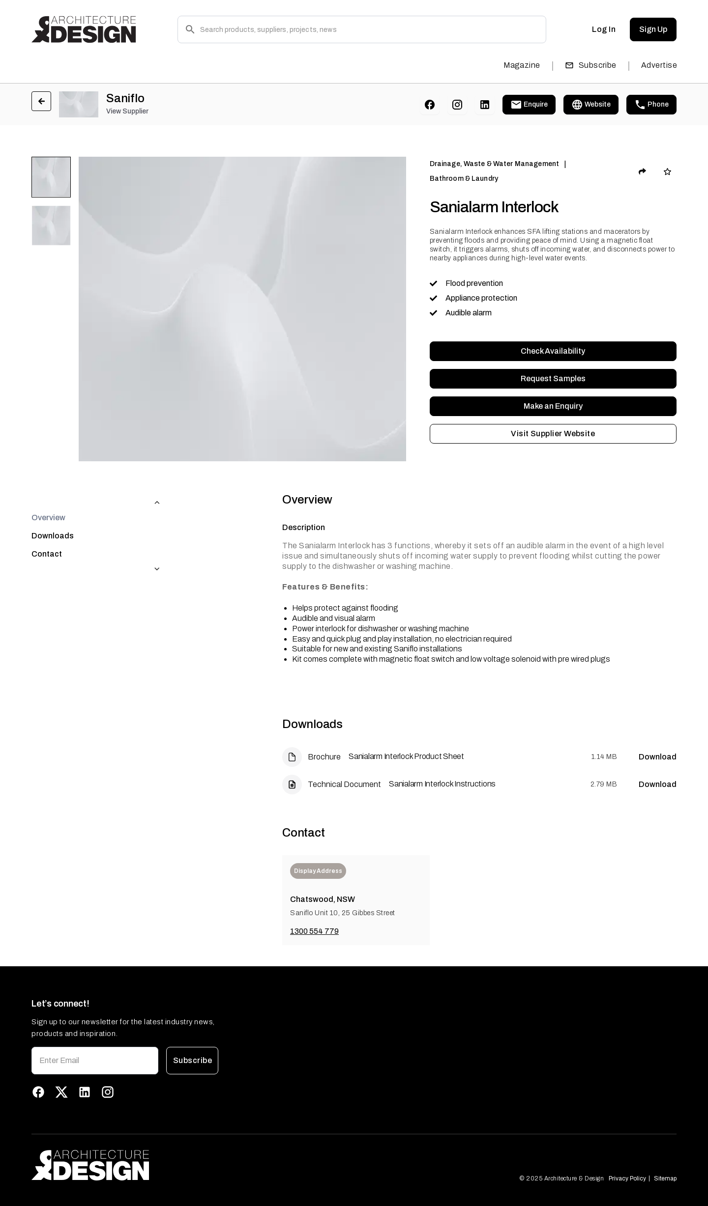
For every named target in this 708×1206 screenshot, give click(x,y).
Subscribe (590, 65)
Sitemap (665, 1178)
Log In (603, 29)
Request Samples (553, 378)
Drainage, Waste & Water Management (494, 164)
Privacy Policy (627, 1178)
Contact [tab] (46, 534)
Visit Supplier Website (553, 433)
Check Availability (553, 351)
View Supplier (127, 111)
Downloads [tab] (52, 516)
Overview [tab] (48, 498)
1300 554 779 (314, 931)
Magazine (522, 65)
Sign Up (653, 29)
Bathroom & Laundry (464, 178)
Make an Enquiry (553, 406)
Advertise (659, 65)
